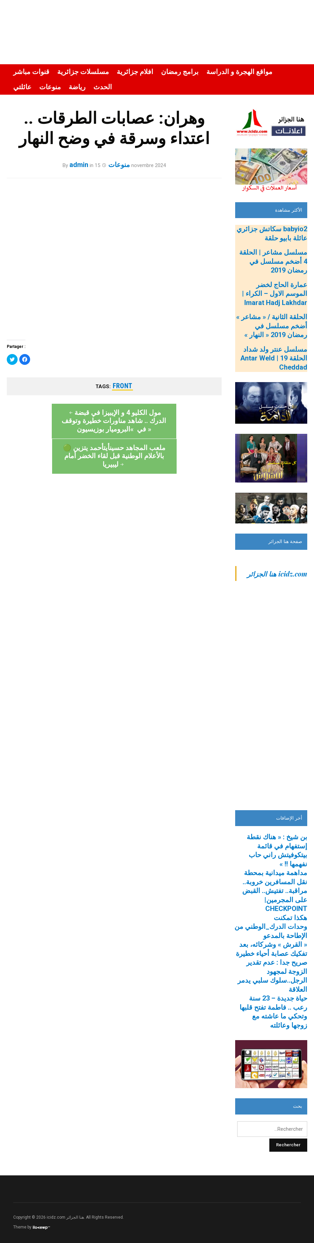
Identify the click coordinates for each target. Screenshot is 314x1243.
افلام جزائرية (135, 72)
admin (78, 165)
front (122, 386)
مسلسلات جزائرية (83, 72)
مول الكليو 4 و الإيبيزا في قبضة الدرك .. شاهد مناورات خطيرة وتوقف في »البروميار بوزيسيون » (60, 424)
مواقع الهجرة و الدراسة (239, 72)
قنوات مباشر (31, 72)
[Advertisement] (271, 698)
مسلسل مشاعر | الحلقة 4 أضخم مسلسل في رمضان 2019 (273, 261)
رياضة (77, 87)
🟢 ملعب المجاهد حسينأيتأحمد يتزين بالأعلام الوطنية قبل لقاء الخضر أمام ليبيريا (168, 429)
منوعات (50, 87)
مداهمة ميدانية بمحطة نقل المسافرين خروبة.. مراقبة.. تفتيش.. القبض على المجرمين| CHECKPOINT (274, 891)
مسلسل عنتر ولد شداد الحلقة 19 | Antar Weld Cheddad (273, 358)
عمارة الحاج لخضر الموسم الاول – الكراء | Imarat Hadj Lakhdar (274, 294)
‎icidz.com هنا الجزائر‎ (277, 573)
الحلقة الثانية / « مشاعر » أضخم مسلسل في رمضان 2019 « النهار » (271, 326)
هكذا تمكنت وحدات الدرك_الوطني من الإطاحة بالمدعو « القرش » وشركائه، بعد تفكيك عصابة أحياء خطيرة (270, 936)
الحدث (102, 87)
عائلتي (22, 87)
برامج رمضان (180, 72)
